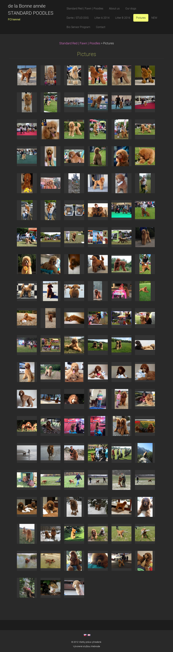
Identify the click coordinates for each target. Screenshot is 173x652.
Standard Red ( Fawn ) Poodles (80, 43)
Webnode (95, 646)
